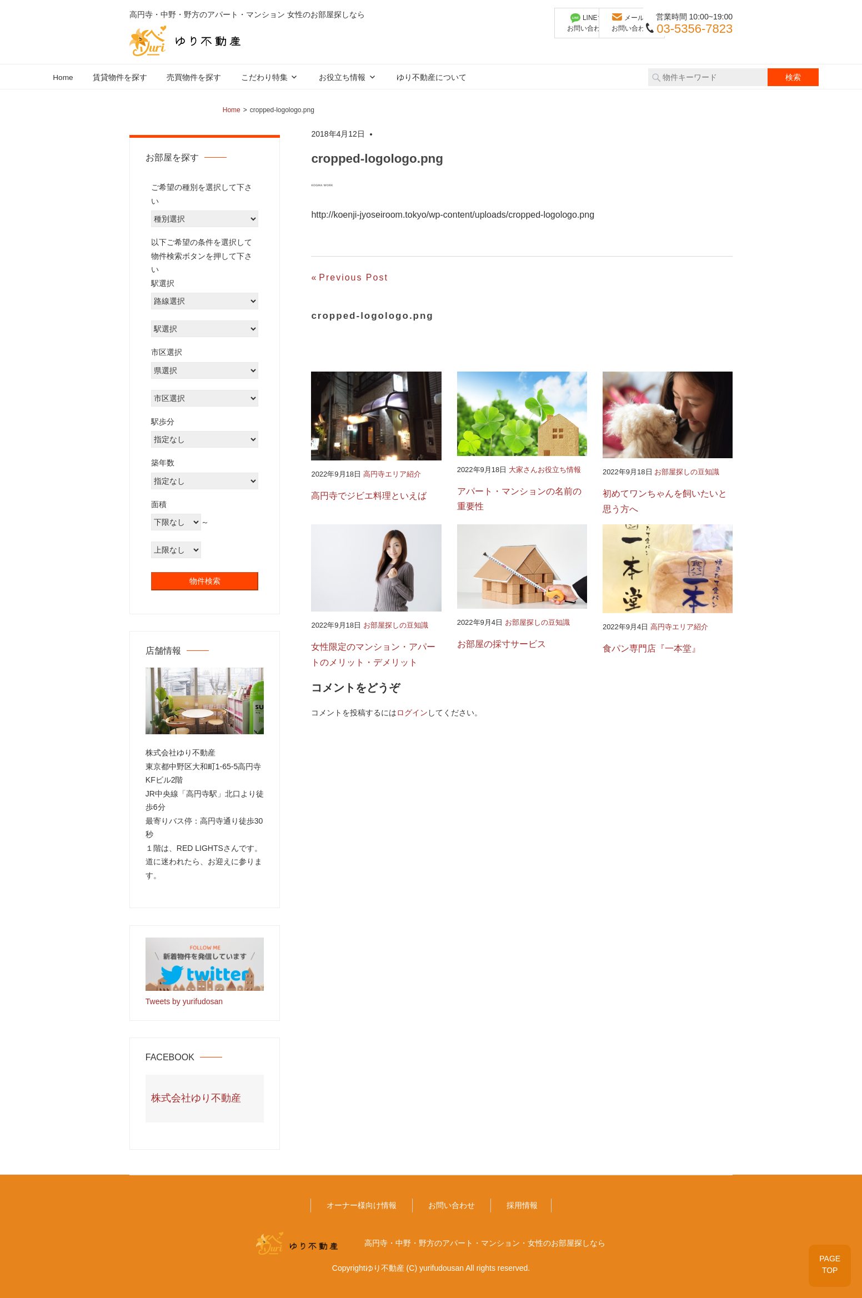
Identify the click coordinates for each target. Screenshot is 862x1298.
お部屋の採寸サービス (501, 644)
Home (63, 77)
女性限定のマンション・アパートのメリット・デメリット (373, 654)
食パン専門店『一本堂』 (651, 649)
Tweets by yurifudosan (184, 1001)
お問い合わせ (451, 1205)
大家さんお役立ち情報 (545, 469)
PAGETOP (829, 1264)
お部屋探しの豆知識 (686, 472)
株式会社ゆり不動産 (196, 1098)
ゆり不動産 (384, 1268)
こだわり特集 (264, 77)
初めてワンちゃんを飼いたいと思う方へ (665, 501)
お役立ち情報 (342, 77)
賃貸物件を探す (120, 77)
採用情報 (522, 1205)
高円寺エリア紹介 (392, 474)
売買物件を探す (194, 77)
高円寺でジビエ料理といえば (369, 495)
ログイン (412, 712)
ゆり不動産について (432, 77)
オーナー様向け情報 (362, 1205)
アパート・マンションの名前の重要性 (519, 499)
